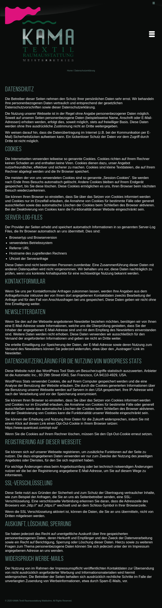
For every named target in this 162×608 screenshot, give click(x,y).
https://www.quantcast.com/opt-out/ (31, 427)
